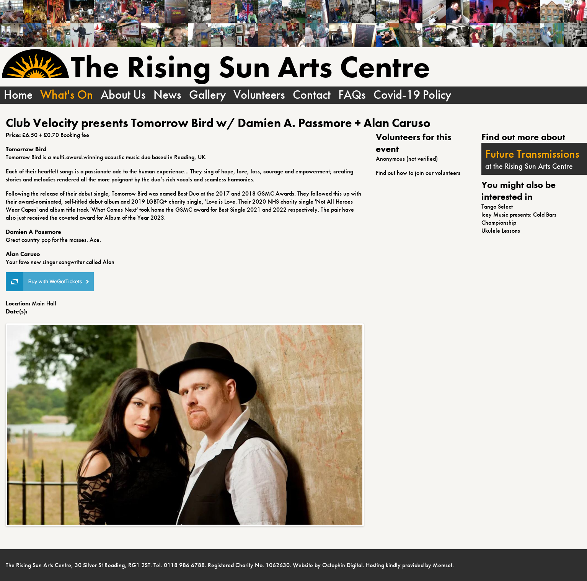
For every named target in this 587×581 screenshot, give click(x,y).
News (167, 95)
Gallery (207, 95)
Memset (442, 565)
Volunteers (259, 95)
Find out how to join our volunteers (418, 173)
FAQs (352, 95)
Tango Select (497, 206)
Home (18, 95)
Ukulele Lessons (500, 231)
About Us (123, 95)
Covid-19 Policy (412, 95)
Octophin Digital (342, 565)
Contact (312, 95)
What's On (66, 95)
